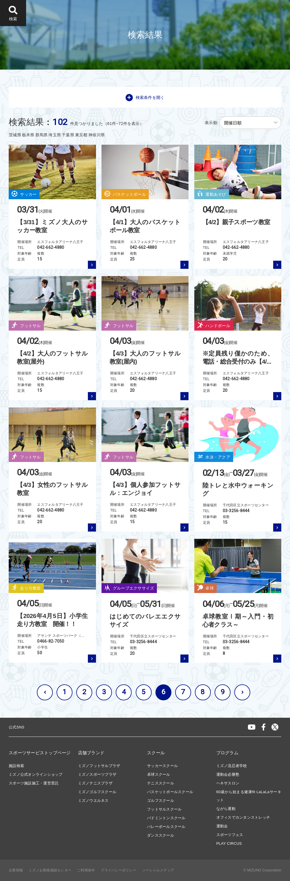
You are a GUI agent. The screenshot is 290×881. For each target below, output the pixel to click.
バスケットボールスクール (170, 792)
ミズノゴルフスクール (97, 792)
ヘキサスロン (228, 783)
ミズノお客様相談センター (50, 870)
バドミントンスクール (166, 818)
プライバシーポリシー (118, 870)
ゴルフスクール (160, 800)
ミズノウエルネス (93, 800)
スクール (156, 752)
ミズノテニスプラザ (95, 783)
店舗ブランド (91, 752)
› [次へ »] (242, 692)
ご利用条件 (86, 870)
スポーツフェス (229, 835)
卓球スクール (158, 774)
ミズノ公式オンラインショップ (36, 774)
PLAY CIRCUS (229, 843)
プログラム (227, 752)
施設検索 (16, 766)
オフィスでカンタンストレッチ (243, 817)
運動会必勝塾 (228, 774)
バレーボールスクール (166, 826)
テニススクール (160, 783)
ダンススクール (160, 835)
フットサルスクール (164, 809)
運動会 (222, 826)
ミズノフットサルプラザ (99, 766)
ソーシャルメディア (158, 870)
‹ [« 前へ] (45, 692)
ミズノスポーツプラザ (97, 774)
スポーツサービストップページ (40, 752)
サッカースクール (162, 766)
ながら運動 (225, 808)
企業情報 (16, 870)
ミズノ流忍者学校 (231, 766)
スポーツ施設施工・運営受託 (34, 783)
